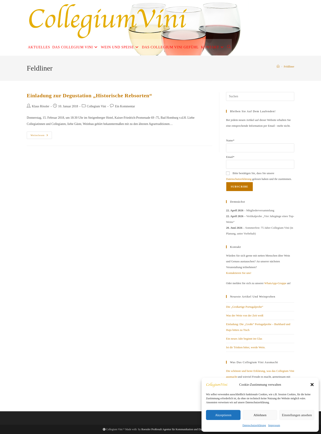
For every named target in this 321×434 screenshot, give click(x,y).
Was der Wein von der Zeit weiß (244, 315)
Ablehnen (259, 415)
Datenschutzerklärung (254, 425)
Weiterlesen (41, 136)
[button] (312, 384)
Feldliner (289, 66)
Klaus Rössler (40, 106)
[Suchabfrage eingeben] (260, 96)
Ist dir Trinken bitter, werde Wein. (245, 347)
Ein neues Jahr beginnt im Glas (244, 338)
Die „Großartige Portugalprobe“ (244, 306)
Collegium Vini (96, 106)
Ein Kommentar (125, 106)
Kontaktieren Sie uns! (238, 273)
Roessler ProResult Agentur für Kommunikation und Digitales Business (179, 429)
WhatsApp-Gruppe (275, 283)
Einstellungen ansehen (297, 415)
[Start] (278, 66)
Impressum (274, 425)
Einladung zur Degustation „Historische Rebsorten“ (89, 95)
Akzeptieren (223, 415)
